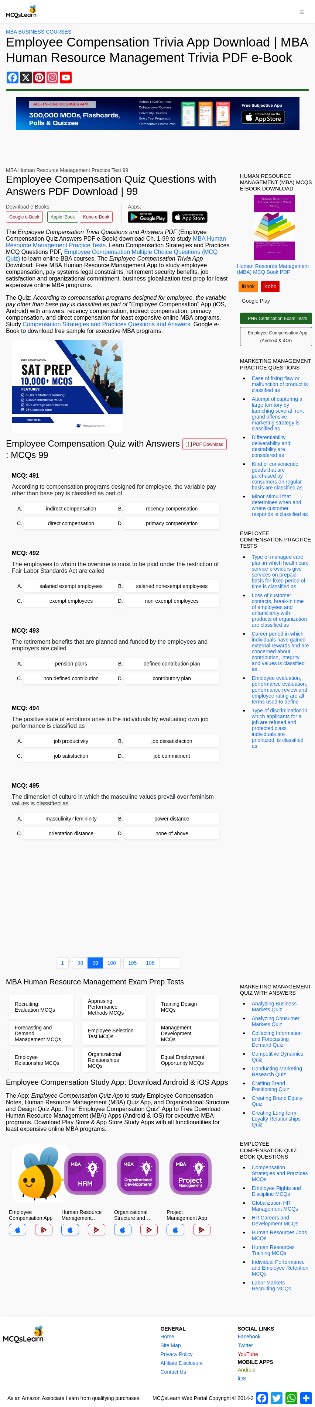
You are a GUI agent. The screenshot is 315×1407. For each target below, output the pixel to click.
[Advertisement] (118, 900)
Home (167, 1336)
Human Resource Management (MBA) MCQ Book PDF (273, 269)
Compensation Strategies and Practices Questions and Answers (106, 324)
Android (247, 1370)
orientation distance (71, 833)
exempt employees (71, 601)
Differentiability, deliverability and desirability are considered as (271, 446)
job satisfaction (71, 756)
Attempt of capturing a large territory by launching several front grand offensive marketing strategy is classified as (278, 413)
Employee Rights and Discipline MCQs (276, 1191)
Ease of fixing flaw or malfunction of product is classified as (280, 384)
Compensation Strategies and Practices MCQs (280, 1173)
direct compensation (71, 523)
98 (80, 963)
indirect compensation (71, 509)
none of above (171, 833)
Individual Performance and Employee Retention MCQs (280, 1268)
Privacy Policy (176, 1354)
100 (111, 963)
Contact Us (173, 1372)
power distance (171, 819)
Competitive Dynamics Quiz (277, 1057)
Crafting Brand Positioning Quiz (270, 1086)
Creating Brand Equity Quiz (277, 1101)
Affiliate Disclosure (181, 1363)
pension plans (71, 664)
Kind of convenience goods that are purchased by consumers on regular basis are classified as (277, 476)
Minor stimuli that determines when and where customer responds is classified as (280, 505)
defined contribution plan (172, 664)
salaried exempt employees (71, 586)
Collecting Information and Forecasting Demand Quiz (277, 1039)
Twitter (245, 1345)
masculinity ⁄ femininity (71, 819)
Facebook (249, 1336)
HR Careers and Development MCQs (275, 1221)
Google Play (256, 301)
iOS (242, 1379)
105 (132, 963)
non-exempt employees (172, 601)
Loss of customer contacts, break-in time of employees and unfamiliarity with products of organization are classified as (279, 610)
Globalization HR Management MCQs (275, 1206)
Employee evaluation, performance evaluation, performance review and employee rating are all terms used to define (279, 690)
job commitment (172, 756)
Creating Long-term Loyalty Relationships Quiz (276, 1119)
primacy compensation (172, 523)
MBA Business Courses (38, 32)
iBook (248, 286)
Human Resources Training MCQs (273, 1250)
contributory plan (172, 678)
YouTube (248, 1354)
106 (150, 963)
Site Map (170, 1345)
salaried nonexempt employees (172, 586)
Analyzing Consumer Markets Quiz (275, 1021)
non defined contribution (71, 678)
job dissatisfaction (171, 741)
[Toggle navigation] (301, 11)
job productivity (71, 741)
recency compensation (172, 509)
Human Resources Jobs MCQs (279, 1235)
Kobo (270, 286)
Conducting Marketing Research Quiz (277, 1071)
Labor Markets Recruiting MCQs (271, 1285)
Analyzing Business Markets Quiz (274, 1006)
